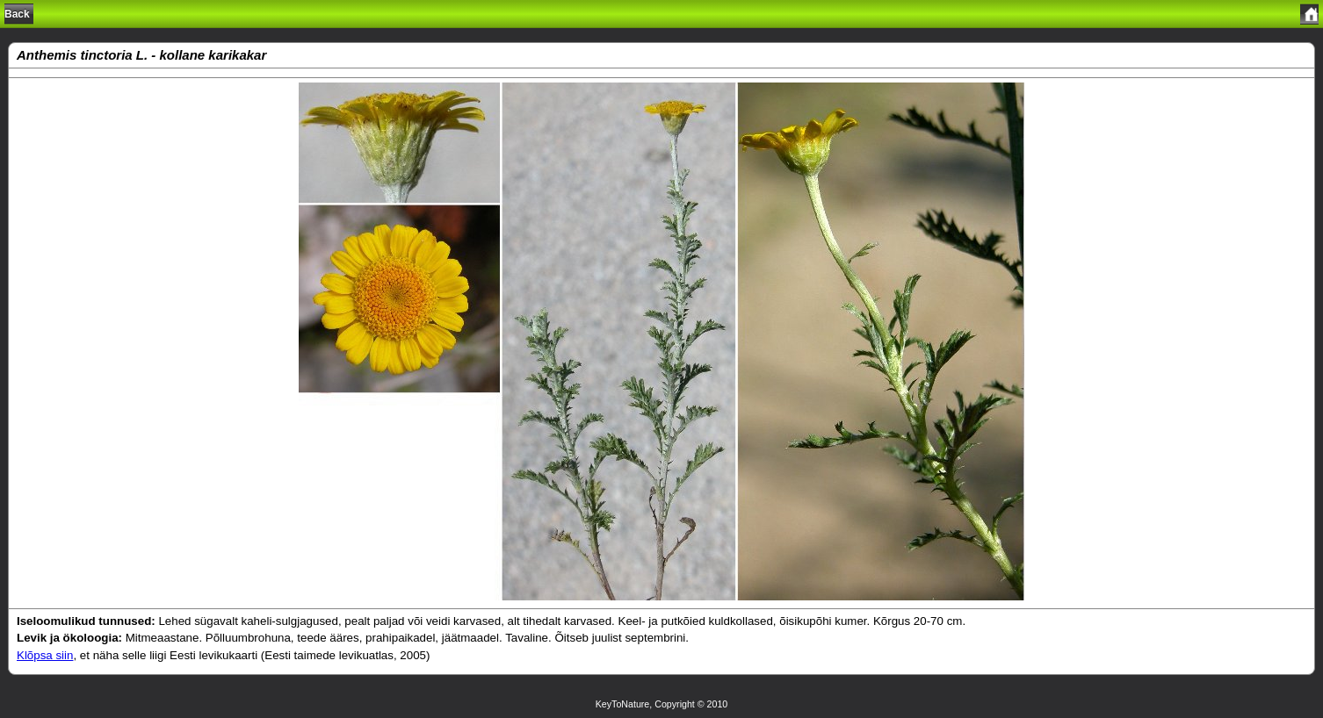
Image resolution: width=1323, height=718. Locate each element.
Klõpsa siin (45, 655)
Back (17, 14)
